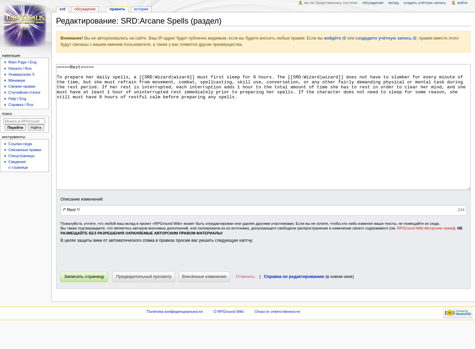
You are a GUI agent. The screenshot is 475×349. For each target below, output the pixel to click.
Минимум (16, 80)
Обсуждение (85, 9)
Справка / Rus (20, 105)
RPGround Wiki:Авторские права (425, 253)
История (141, 9)
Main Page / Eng (22, 62)
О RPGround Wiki (228, 336)
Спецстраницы (21, 156)
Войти (462, 3)
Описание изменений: (81, 224)
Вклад (393, 3)
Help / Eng (17, 99)
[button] (244, 302)
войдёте (332, 38)
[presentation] (110, 284)
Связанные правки (24, 150)
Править (117, 9)
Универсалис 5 (21, 74)
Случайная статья (24, 92)
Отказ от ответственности (277, 336)
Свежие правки (21, 86)
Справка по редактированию (294, 301)
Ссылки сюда (20, 144)
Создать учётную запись (425, 3)
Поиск (7, 114)
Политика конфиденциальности (175, 336)
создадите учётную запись (384, 38)
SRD (62, 9)
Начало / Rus (20, 68)
